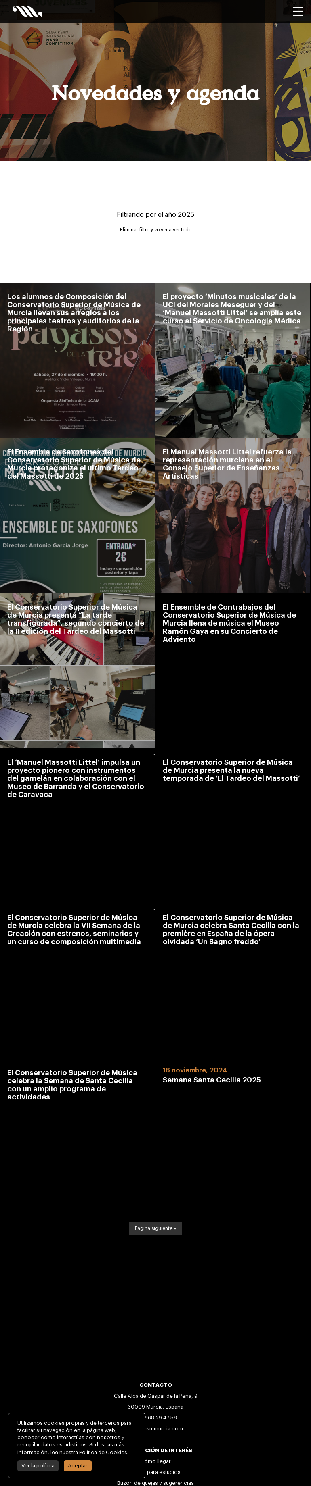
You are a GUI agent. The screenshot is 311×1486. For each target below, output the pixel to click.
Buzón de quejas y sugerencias (155, 1483)
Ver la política (38, 1465)
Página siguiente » (155, 1228)
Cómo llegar (155, 1461)
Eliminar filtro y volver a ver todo (155, 229)
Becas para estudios (155, 1472)
